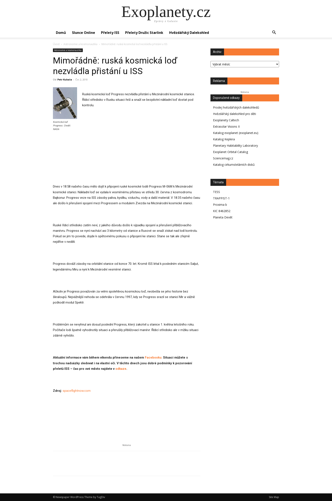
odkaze (120, 369)
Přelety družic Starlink (144, 32)
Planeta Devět (222, 217)
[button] (274, 33)
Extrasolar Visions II (226, 126)
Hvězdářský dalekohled (189, 32)
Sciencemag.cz (223, 158)
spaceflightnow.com (77, 391)
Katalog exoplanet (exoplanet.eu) (235, 133)
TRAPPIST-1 (221, 198)
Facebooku (153, 357)
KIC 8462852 (221, 211)
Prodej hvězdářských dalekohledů (236, 107)
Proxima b (220, 205)
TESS (216, 192)
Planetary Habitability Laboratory (235, 146)
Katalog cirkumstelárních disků (234, 165)
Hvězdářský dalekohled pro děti (234, 114)
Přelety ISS (110, 32)
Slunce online (83, 32)
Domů (61, 32)
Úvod (56, 44)
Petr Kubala (64, 79)
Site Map (274, 497)
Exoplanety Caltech (226, 120)
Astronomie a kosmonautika (80, 44)
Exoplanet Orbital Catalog (230, 152)
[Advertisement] (126, 167)
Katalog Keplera (224, 139)
